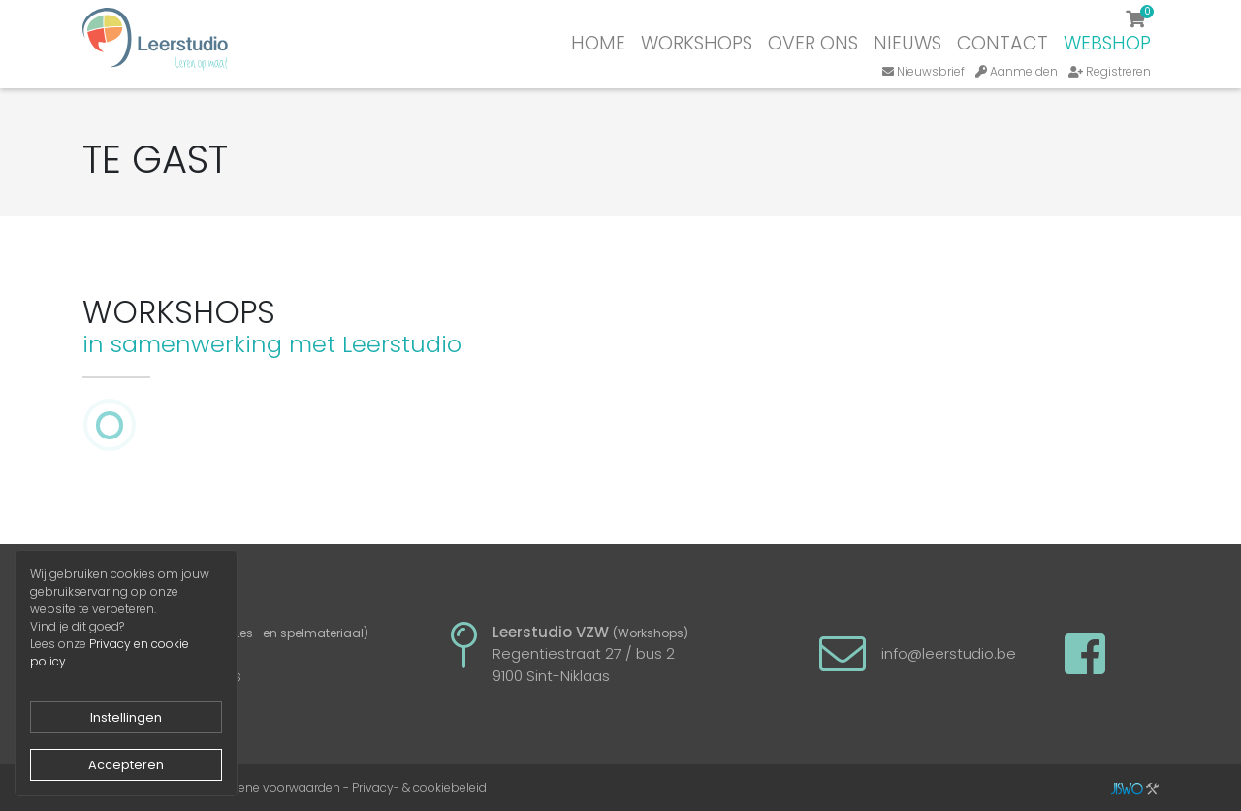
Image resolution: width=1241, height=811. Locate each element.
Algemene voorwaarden (270, 787)
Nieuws (907, 43)
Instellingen (126, 717)
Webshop (1107, 43)
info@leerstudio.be (948, 653)
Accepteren (126, 765)
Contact (1002, 43)
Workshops (696, 43)
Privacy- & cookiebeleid (419, 787)
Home (598, 43)
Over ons (813, 43)
